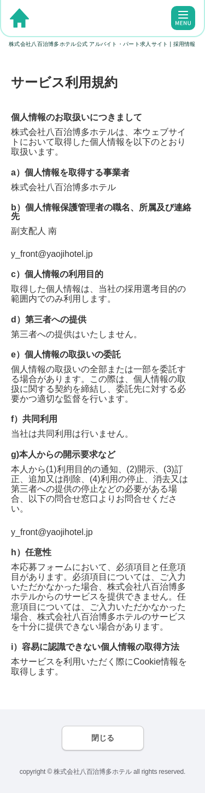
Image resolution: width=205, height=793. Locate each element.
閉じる (102, 737)
